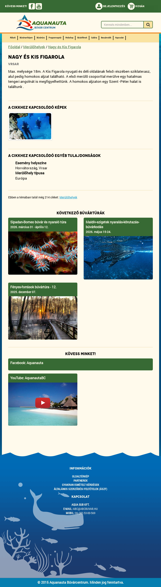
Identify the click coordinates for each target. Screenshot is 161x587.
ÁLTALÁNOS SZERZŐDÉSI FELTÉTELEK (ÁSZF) (80, 489)
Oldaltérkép (80, 476)
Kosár (136, 6)
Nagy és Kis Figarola (64, 46)
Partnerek (81, 480)
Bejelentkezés (110, 6)
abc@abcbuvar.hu (85, 509)
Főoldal (14, 46)
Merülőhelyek (34, 46)
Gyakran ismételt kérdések (80, 485)
